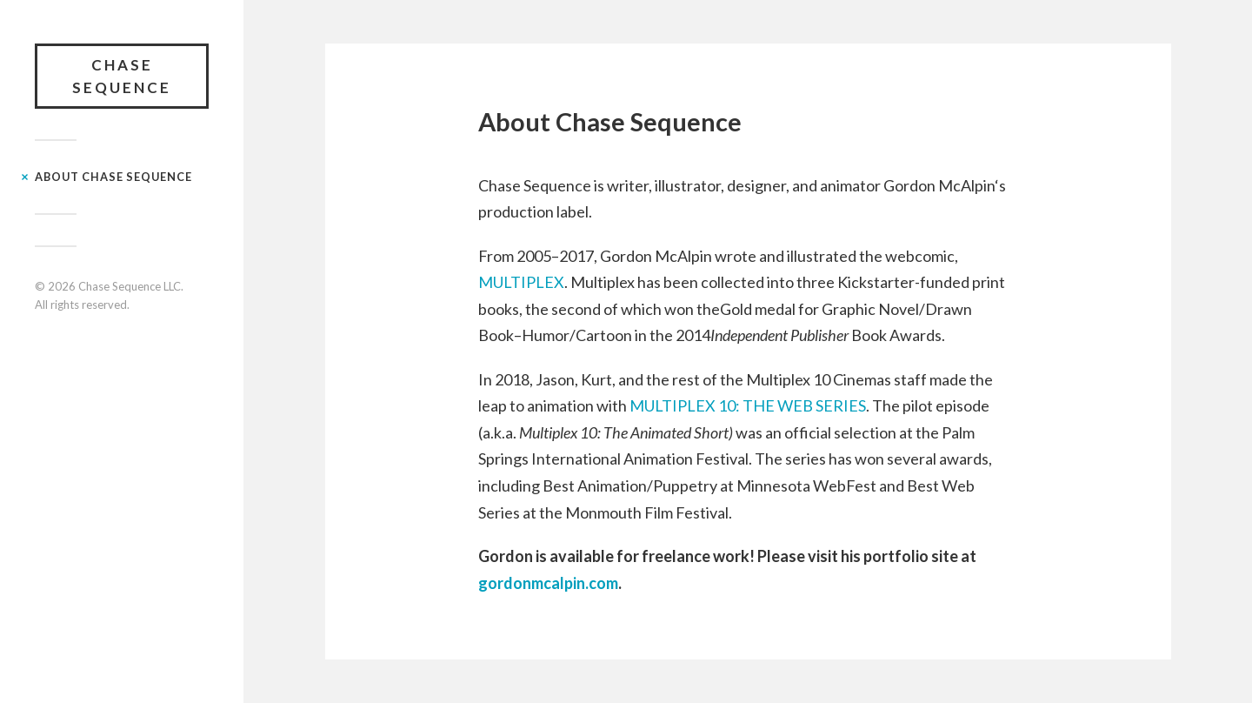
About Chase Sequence (113, 177)
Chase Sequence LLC (129, 286)
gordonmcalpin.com (548, 583)
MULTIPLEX (521, 281)
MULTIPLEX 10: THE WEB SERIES (747, 405)
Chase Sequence (121, 76)
